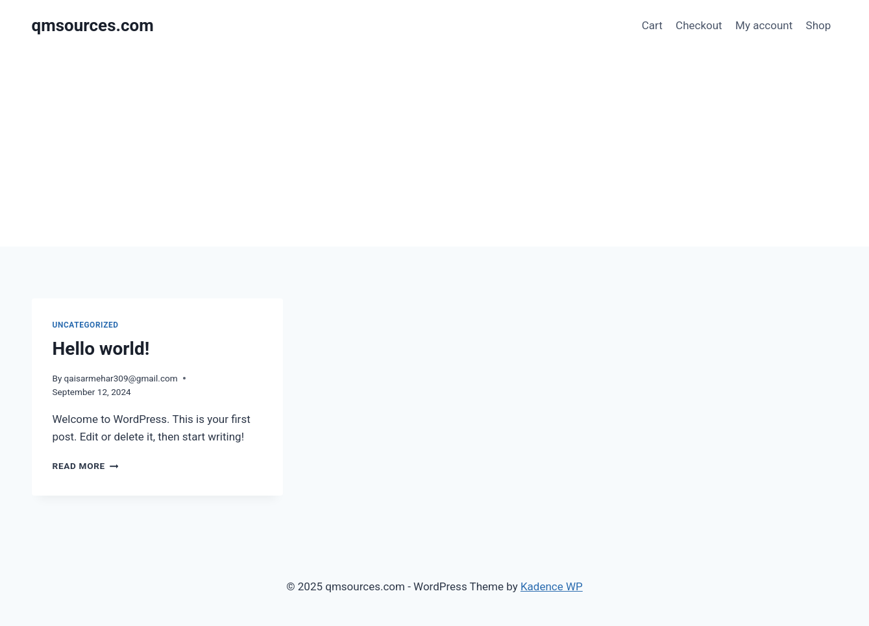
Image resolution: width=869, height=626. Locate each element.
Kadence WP (551, 586)
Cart (652, 25)
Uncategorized (86, 325)
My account (763, 25)
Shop (818, 25)
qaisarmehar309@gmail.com (121, 378)
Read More (86, 466)
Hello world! (101, 348)
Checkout (699, 25)
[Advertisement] (434, 149)
